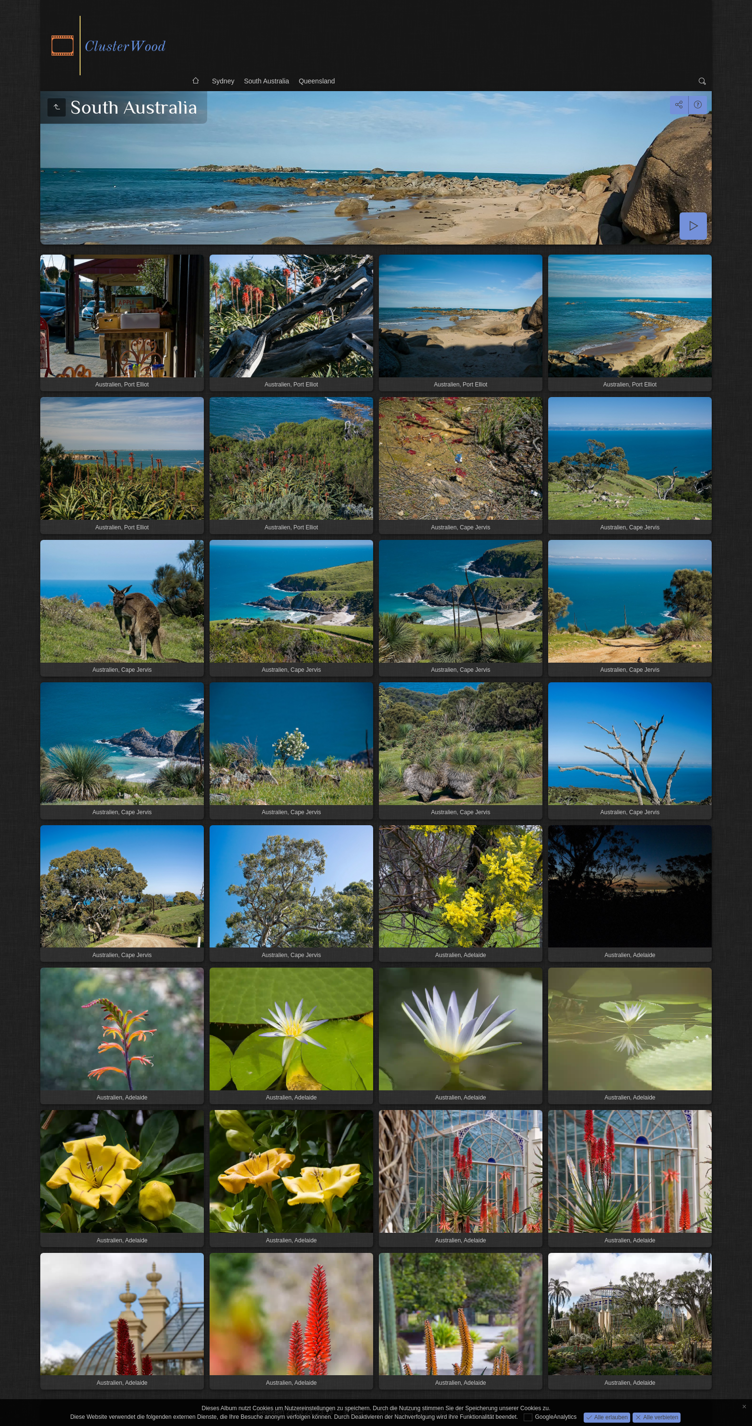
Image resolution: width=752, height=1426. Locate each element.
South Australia (266, 81)
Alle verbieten (660, 1417)
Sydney (223, 81)
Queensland (317, 81)
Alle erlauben (610, 1417)
